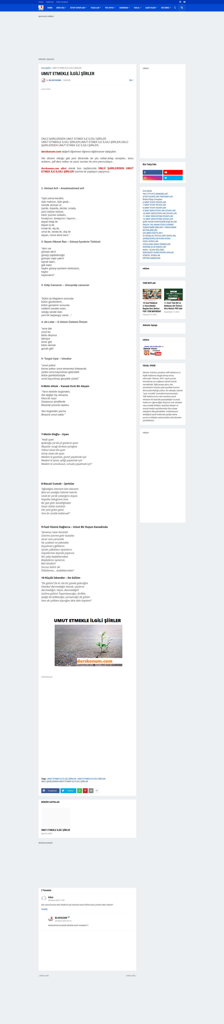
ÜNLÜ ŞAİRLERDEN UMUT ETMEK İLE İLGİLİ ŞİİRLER (64, 781)
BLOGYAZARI (61, 917)
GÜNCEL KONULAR (151, 255)
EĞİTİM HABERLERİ (151, 258)
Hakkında (49, 2)
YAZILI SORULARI (150, 241)
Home (40, 2)
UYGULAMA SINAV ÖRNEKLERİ (156, 244)
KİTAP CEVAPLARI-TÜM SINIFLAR (158, 196)
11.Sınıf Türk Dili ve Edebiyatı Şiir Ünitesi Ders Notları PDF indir (173, 306)
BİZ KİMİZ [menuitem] (165, 8)
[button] (175, 7)
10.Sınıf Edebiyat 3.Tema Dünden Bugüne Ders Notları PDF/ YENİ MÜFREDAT (152, 307)
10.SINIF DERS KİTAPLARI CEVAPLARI (160, 213)
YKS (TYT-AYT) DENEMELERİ (155, 194)
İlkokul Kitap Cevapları (152, 199)
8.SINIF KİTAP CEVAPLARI (154, 208)
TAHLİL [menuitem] (137, 8)
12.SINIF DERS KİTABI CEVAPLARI (158, 219)
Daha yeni (44, 975)
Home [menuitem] (49, 8)
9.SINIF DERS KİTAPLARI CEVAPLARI (159, 210)
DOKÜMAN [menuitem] (123, 8)
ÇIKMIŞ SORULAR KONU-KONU (156, 238)
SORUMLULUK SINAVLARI (154, 247)
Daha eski (130, 975)
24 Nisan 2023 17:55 (56, 900)
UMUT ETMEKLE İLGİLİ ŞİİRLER (91, 779)
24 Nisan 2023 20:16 (63, 921)
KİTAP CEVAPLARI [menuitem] (77, 8)
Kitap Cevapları (62, 2)
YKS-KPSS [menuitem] (109, 8)
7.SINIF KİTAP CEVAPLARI (154, 205)
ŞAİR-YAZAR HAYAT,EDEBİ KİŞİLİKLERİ (160, 222)
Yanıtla (44, 909)
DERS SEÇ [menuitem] (60, 8)
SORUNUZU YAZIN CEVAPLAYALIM (158, 252)
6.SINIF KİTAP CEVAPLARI (154, 202)
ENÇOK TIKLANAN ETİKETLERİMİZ (158, 224)
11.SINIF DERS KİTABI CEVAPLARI (158, 216)
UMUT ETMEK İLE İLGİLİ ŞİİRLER (66, 68)
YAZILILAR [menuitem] (95, 8)
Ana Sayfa (45, 68)
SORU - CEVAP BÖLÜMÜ (153, 250)
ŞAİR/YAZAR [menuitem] (150, 8)
